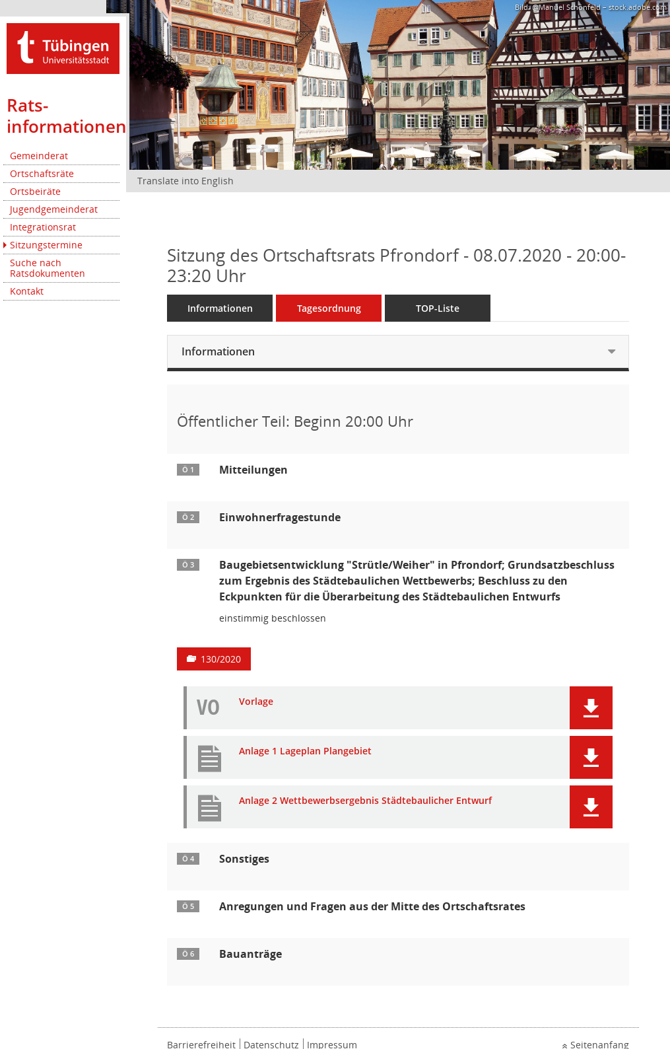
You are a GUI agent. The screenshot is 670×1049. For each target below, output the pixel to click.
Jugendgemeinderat (54, 209)
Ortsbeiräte (35, 191)
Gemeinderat (39, 155)
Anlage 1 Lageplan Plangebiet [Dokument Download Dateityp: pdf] (305, 751)
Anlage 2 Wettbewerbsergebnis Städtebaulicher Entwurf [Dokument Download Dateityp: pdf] (365, 801)
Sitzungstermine (46, 244)
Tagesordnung (329, 308)
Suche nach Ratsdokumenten (47, 267)
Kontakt (27, 291)
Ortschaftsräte (42, 173)
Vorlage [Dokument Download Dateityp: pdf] (256, 701)
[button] (591, 707)
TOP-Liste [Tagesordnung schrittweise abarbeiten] (437, 308)
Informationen (220, 308)
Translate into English (185, 180)
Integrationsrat (43, 227)
